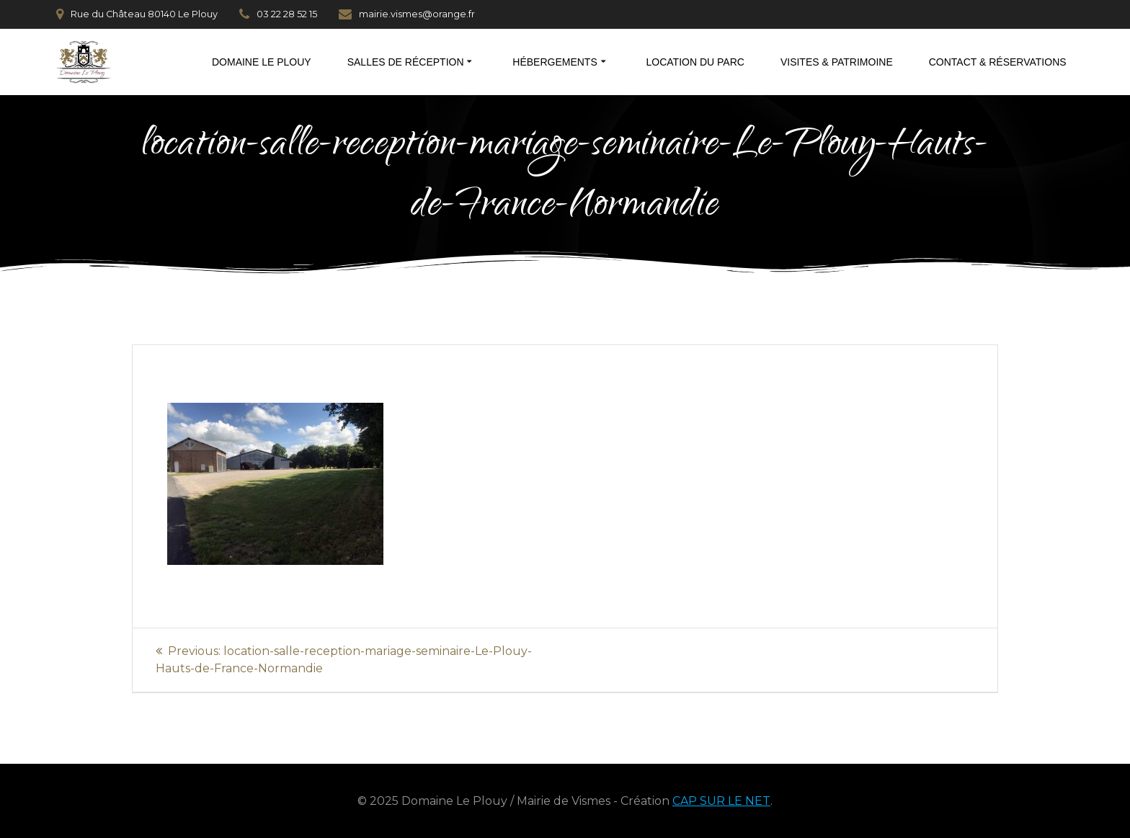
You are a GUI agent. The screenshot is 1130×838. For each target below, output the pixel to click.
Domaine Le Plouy (261, 62)
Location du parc (695, 62)
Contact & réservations (998, 62)
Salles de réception (405, 62)
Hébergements (554, 62)
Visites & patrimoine (836, 62)
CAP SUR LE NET (721, 801)
